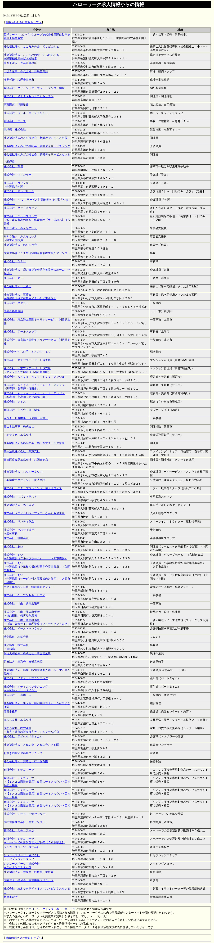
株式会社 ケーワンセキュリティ (24, 595)
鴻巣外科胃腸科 (13, 311)
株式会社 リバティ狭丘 (19, 521)
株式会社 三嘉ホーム (17, 694)
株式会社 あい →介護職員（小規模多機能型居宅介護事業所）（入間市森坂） (37, 567)
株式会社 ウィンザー (17, 174)
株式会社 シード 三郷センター (24, 813)
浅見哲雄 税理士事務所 (19, 79)
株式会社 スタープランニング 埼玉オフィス (33, 488)
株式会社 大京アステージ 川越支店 (27, 360)
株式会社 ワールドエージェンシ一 (26, 112)
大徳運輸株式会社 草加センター (24, 822)
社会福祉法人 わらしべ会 (20, 244)
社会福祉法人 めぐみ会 (19, 504)
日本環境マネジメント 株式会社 (24, 480)
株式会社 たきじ (15, 261)
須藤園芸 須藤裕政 (16, 104)
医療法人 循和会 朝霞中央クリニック (29, 880)
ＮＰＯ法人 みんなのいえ (20, 228)
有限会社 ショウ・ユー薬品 (22, 409)
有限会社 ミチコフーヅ (19, 769)
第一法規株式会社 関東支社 (22, 451)
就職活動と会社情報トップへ (24, 22)
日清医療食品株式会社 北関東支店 (26, 459)
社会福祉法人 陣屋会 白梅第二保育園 (29, 871)
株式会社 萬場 (13, 166)
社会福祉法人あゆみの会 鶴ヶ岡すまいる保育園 (34, 443)
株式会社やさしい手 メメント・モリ (27, 351)
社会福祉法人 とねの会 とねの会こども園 (31, 744)
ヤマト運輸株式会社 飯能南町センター (29, 586)
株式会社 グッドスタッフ (20, 207)
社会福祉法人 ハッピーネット (23, 471)
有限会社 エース (15, 121)
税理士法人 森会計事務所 (20, 63)
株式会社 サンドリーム (19, 191)
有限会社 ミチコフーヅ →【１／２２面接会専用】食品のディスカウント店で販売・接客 (37, 782)
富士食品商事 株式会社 (19, 426)
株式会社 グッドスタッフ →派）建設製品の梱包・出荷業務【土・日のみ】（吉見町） (37, 220)
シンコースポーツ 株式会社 (22, 847)
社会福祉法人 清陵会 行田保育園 (26, 761)
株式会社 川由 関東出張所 (22, 603)
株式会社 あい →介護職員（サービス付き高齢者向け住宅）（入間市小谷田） (37, 579)
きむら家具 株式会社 (17, 719)
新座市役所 (10, 896)
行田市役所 (10, 711)
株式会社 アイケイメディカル (23, 736)
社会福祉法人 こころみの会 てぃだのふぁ (31, 46)
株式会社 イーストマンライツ (23, 628)
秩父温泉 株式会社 (16, 636)
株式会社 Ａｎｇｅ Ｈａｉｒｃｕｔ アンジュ (34, 376)
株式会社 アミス (15, 401)
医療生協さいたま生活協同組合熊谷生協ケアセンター (37, 253)
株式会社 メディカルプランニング (26, 678)
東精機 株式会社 (15, 129)
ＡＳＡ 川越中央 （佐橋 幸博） (26, 418)
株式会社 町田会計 (16, 538)
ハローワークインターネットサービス (52, 909)
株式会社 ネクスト (16, 302)
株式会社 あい (13, 546)
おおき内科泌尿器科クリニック (23, 753)
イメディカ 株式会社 (17, 434)
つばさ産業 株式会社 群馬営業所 (26, 71)
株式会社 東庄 (13, 278)
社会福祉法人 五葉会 (17, 286)
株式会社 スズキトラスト (20, 496)
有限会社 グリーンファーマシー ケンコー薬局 (34, 88)
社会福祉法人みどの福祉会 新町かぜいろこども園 (35, 137)
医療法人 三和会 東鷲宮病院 (23, 661)
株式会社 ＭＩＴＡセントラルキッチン (29, 96)
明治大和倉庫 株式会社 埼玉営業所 (27, 653)
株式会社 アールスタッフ (20, 331)
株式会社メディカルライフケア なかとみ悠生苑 (34, 513)
